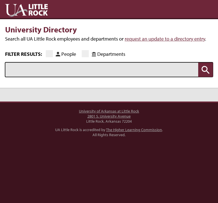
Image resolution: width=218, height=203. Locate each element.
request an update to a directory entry (165, 39)
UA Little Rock (26, 10)
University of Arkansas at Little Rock (109, 111)
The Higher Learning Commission (134, 129)
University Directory (41, 29)
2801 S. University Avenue (109, 116)
